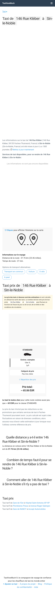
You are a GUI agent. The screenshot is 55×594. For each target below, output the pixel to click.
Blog (40, 584)
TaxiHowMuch (8, 3)
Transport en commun (13, 271)
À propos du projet (28, 584)
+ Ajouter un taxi (10, 584)
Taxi (4, 11)
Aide (36, 587)
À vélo (42, 271)
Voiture (32, 271)
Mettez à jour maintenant (22, 150)
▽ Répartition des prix (27, 380)
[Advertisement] (27, 53)
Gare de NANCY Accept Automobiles (24, 509)
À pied (7, 277)
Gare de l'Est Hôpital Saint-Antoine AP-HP (26, 503)
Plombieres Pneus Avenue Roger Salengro (26, 506)
